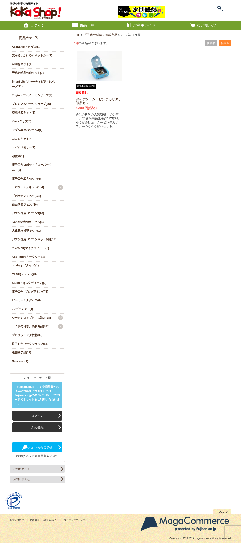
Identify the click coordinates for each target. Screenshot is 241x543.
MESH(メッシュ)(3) (24, 274)
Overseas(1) (20, 361)
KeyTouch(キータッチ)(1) (28, 256)
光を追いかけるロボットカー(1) (32, 55)
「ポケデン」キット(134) (28, 187)
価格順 (211, 43)
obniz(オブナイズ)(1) (25, 265)
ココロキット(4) (22, 138)
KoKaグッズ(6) (21, 121)
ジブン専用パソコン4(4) (27, 130)
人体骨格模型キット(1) (26, 230)
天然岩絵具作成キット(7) (28, 73)
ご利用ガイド (21, 469)
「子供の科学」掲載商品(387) (31, 326)
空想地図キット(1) (23, 112)
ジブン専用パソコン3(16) (28, 213)
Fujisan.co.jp (25, 386)
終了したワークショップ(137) (31, 343)
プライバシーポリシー (73, 520)
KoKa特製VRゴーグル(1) (28, 222)
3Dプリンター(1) (22, 309)
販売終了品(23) (21, 352)
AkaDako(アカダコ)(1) (26, 46)
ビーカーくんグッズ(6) (26, 300)
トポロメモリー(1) (23, 147)
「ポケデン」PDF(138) (26, 196)
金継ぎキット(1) (22, 64)
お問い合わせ (21, 479)
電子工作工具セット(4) (26, 178)
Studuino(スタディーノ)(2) (29, 283)
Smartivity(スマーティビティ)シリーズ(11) (34, 84)
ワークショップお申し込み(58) (31, 317)
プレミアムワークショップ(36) (31, 104)
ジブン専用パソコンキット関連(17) (34, 239)
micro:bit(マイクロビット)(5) (30, 248)
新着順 (225, 43)
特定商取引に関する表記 (43, 520)
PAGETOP (223, 512)
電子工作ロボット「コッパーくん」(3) (32, 167)
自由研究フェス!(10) (25, 204)
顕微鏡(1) (18, 156)
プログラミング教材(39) (27, 335)
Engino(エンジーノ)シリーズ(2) (32, 95)
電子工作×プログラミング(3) (30, 291)
